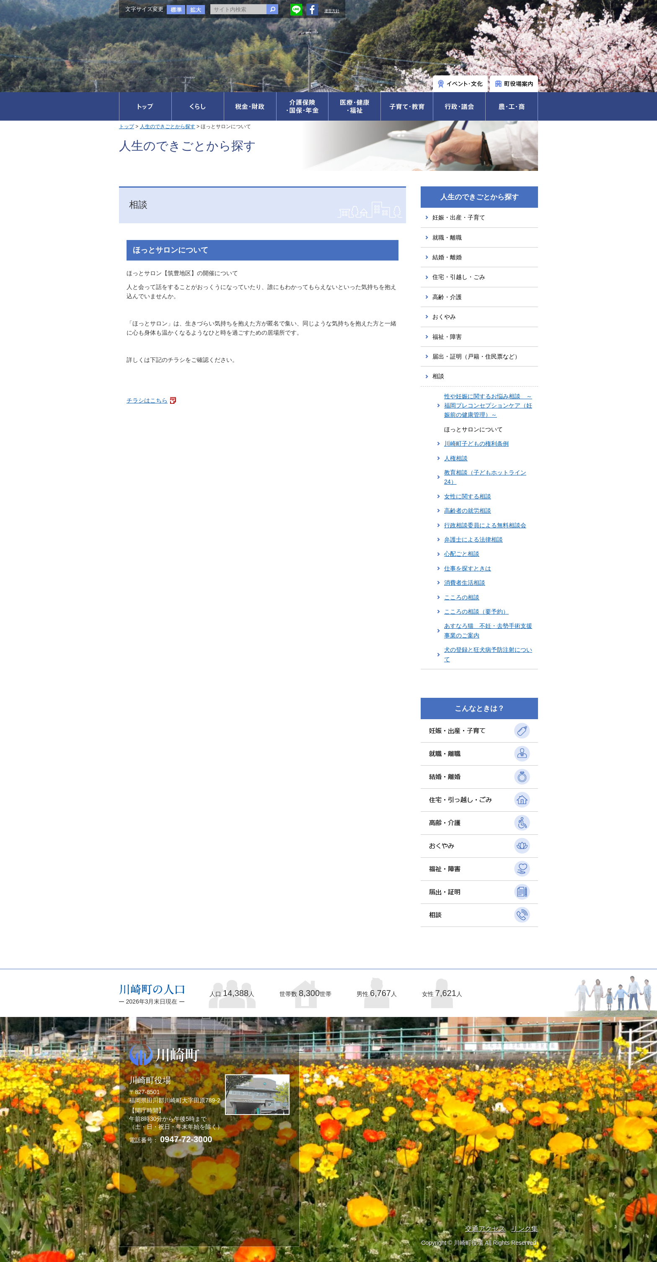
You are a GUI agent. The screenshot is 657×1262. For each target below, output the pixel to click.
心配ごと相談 (461, 553)
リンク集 (524, 1228)
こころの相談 (461, 597)
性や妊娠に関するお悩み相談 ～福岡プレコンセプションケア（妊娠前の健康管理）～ (488, 405)
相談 (438, 376)
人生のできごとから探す (167, 126)
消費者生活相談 (464, 582)
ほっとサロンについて (473, 429)
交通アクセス (485, 1228)
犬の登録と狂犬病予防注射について (488, 654)
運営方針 (331, 11)
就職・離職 (447, 237)
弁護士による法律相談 (473, 539)
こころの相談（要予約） (476, 611)
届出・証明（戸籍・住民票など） (476, 356)
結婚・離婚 (447, 257)
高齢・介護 (447, 297)
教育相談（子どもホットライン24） (485, 477)
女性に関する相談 (467, 496)
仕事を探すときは (467, 568)
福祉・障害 (447, 336)
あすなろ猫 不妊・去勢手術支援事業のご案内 (488, 630)
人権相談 (456, 458)
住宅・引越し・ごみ (458, 277)
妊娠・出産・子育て (458, 217)
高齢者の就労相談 (467, 510)
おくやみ (444, 316)
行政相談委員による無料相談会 (485, 525)
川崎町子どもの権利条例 (476, 443)
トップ (126, 126)
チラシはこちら (147, 400)
